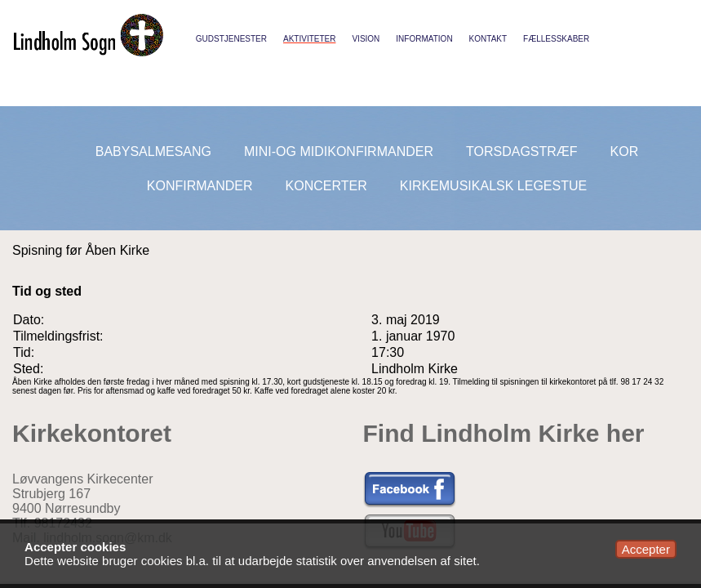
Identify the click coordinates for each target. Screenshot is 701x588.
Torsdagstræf (522, 151)
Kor (624, 151)
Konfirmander (200, 186)
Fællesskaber (556, 38)
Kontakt (488, 38)
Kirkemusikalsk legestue (493, 186)
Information (424, 38)
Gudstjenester (231, 38)
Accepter (646, 549)
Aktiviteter (309, 38)
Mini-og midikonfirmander (338, 151)
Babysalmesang (153, 151)
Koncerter (326, 186)
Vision (365, 38)
